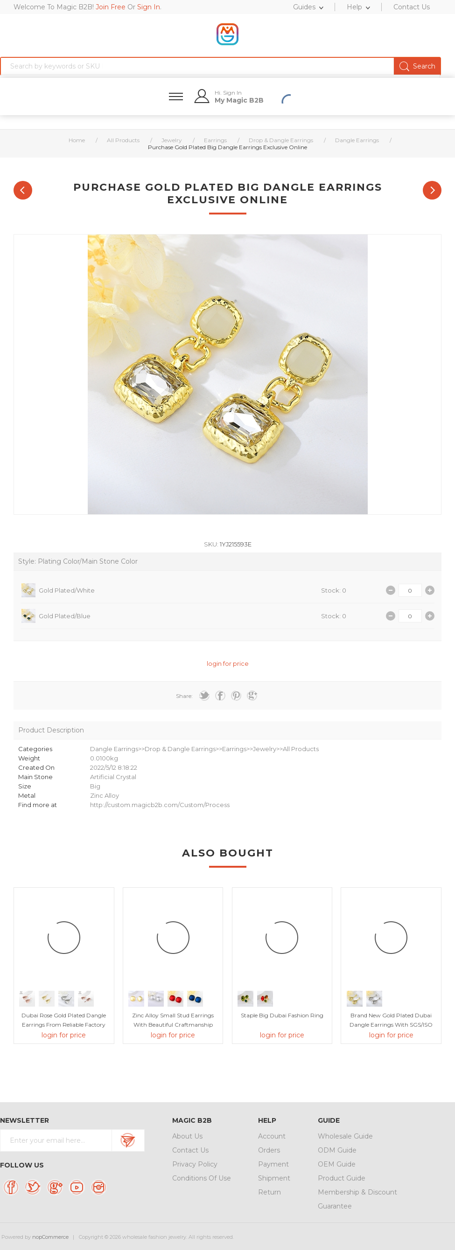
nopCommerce (50, 1237)
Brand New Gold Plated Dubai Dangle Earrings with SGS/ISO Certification (391, 1024)
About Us (187, 1136)
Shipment (274, 1178)
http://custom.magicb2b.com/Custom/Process (160, 804)
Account (272, 1136)
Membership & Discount (357, 1192)
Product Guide (341, 1178)
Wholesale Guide (345, 1136)
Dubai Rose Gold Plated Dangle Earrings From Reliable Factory (63, 1020)
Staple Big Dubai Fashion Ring (282, 1015)
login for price (228, 663)
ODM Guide (337, 1150)
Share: (184, 695)
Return (269, 1192)
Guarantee (335, 1206)
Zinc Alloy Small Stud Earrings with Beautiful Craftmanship (173, 1020)
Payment (273, 1164)
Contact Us (190, 1150)
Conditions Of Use (201, 1178)
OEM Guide (337, 1164)
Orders (269, 1150)
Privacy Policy (194, 1164)
